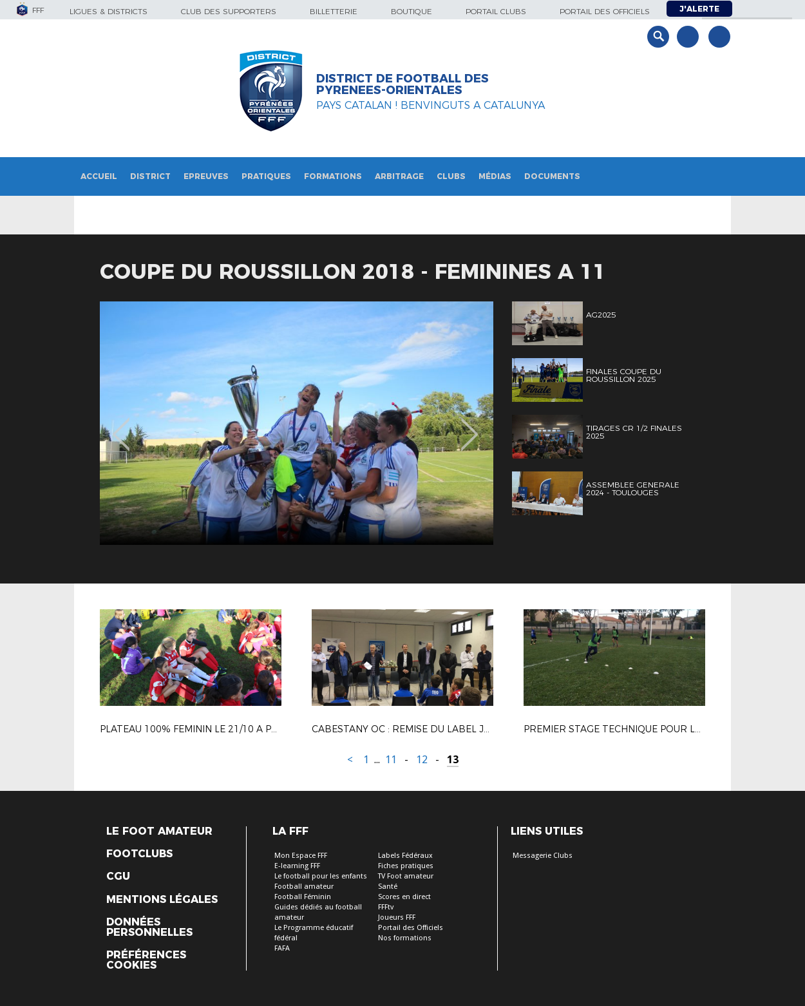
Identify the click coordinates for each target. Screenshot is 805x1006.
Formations (333, 176)
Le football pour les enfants (320, 876)
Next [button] (470, 425)
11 (391, 760)
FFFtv (385, 907)
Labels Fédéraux (405, 855)
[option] (296, 423)
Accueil (98, 176)
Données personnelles (149, 927)
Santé (387, 886)
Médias (494, 176)
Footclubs (139, 854)
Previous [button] (121, 425)
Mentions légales (162, 900)
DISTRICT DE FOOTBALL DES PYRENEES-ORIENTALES (402, 84)
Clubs (451, 176)
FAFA (282, 948)
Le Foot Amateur (159, 831)
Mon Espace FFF (300, 855)
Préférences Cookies (146, 960)
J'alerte (699, 9)
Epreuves (206, 176)
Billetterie (333, 11)
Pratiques (266, 176)
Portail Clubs (496, 11)
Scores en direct (404, 897)
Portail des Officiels (410, 928)
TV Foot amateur (405, 876)
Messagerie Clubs (543, 855)
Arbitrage (399, 176)
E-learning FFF (297, 866)
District (150, 176)
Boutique (411, 11)
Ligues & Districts (108, 11)
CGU (118, 876)
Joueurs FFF (396, 917)
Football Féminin (302, 897)
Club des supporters (228, 11)
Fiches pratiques (405, 866)
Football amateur (304, 886)
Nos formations (404, 938)
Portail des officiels (605, 11)
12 (422, 760)
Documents (552, 176)
